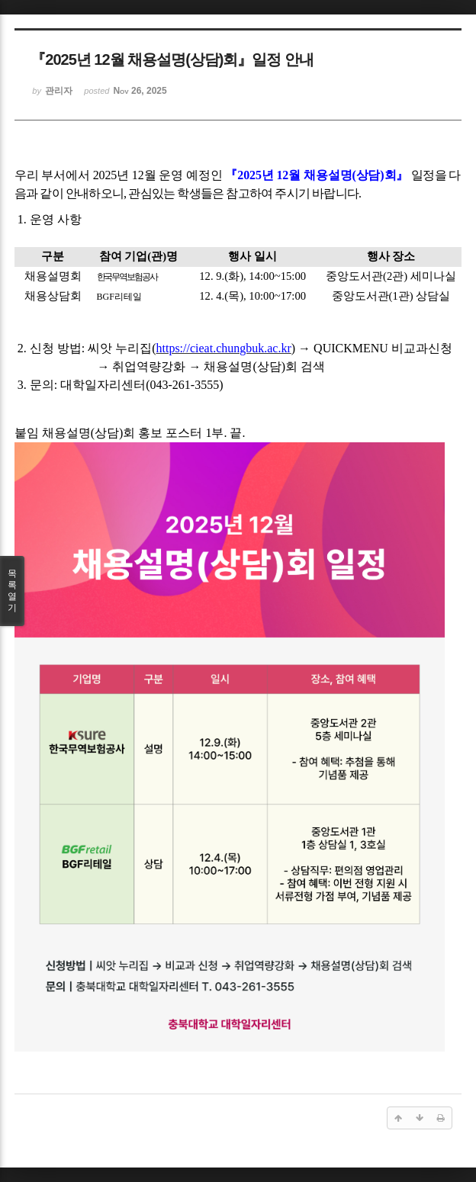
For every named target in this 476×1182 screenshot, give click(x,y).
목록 (12, 591)
